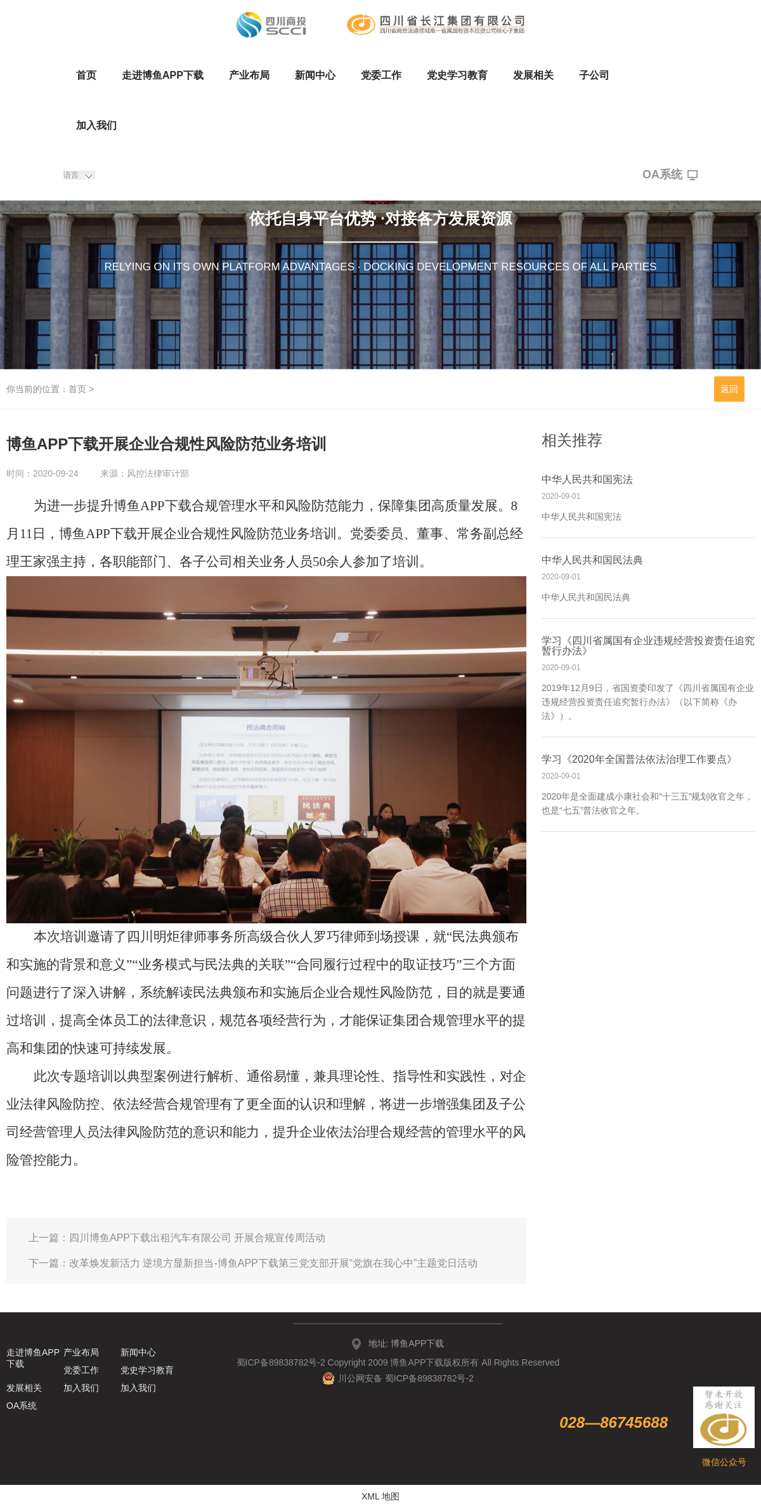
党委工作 (381, 75)
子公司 (594, 75)
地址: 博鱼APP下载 (406, 1343)
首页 (86, 75)
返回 (729, 389)
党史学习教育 (457, 75)
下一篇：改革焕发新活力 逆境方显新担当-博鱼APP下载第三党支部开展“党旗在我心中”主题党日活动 (253, 1263)
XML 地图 (380, 1496)
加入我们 (96, 125)
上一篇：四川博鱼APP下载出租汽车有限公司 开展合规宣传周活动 (177, 1237)
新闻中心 (315, 75)
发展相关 (533, 75)
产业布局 (249, 75)
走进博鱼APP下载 (163, 75)
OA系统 (670, 175)
